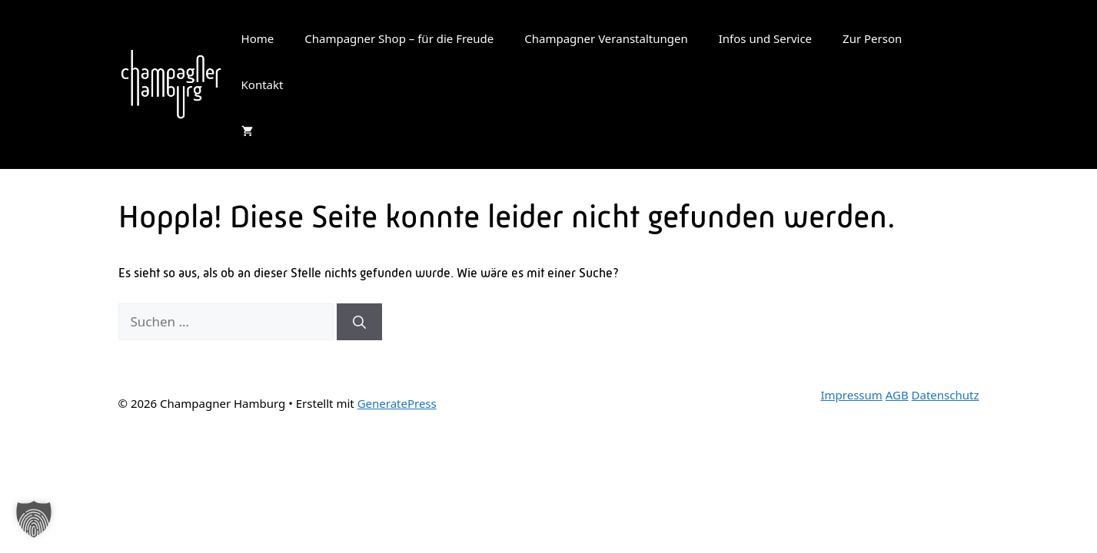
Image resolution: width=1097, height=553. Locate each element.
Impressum (851, 394)
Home (257, 38)
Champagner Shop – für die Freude (399, 38)
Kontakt (262, 84)
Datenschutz (945, 394)
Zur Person (872, 38)
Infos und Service (765, 38)
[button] (34, 519)
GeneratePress (397, 403)
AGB (897, 394)
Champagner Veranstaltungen (605, 38)
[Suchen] (359, 321)
